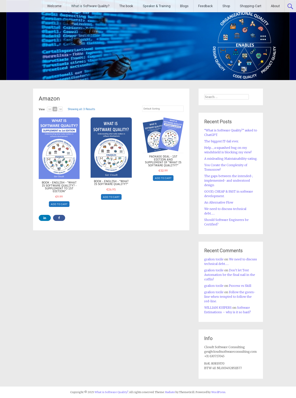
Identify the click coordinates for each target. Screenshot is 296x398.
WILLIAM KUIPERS (218, 307)
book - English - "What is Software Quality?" (111, 182)
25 (55, 109)
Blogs (184, 6)
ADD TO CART (59, 204)
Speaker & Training (156, 6)
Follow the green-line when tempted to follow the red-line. (229, 296)
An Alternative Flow (218, 202)
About (275, 6)
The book (126, 6)
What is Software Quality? (90, 6)
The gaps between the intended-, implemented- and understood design (228, 180)
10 (49, 109)
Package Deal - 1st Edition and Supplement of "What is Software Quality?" (163, 160)
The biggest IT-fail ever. (221, 141)
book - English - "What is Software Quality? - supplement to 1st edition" (59, 186)
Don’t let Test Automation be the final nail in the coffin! (229, 274)
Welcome (54, 6)
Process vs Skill (240, 286)
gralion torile (214, 259)
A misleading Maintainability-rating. (230, 158)
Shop (226, 6)
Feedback (205, 6)
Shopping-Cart (250, 6)
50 (60, 109)
